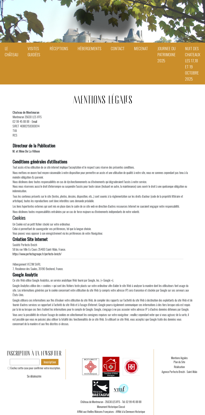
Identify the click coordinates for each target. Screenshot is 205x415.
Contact (118, 48)
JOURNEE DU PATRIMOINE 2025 (166, 54)
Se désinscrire (34, 376)
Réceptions (59, 48)
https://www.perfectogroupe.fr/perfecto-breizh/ (37, 254)
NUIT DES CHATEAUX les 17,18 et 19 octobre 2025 (192, 63)
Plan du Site (179, 362)
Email (34, 121)
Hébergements (89, 48)
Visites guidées (34, 51)
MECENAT (141, 48)
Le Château (11, 51)
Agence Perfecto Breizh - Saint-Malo (179, 372)
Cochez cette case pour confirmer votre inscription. (35, 368)
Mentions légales (179, 358)
